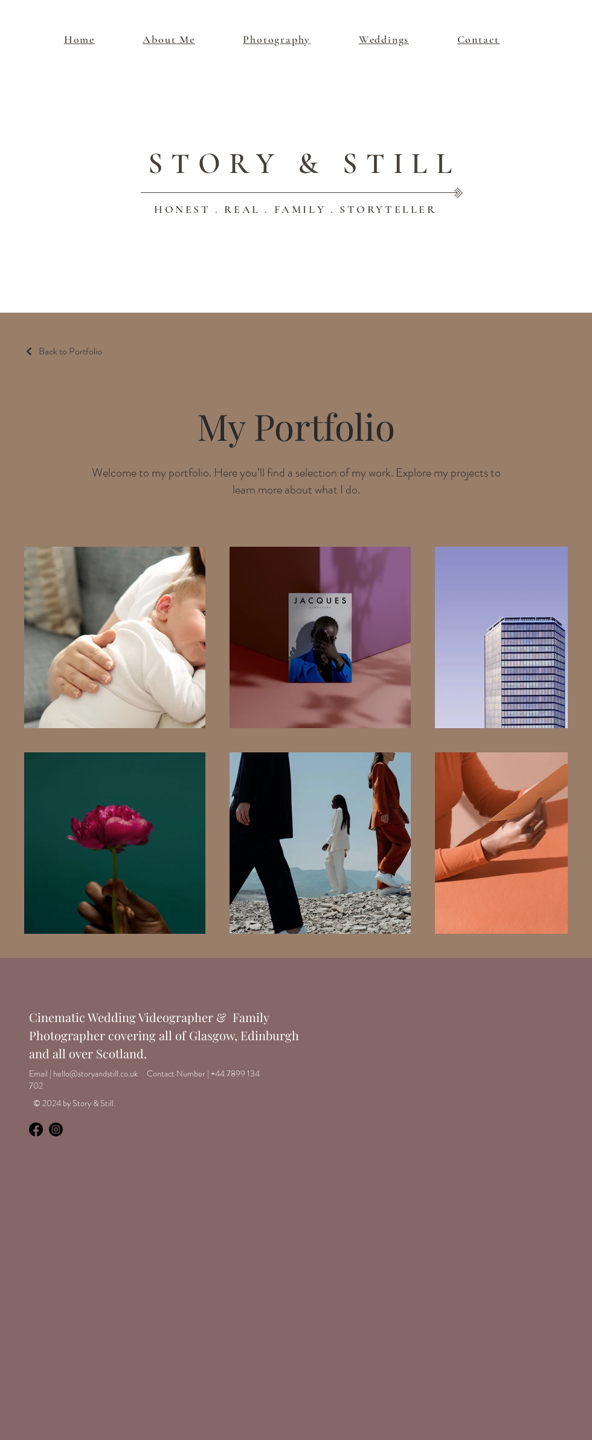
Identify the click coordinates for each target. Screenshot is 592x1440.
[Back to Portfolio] (63, 351)
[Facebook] (36, 1129)
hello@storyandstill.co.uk (95, 1073)
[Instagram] (56, 1129)
